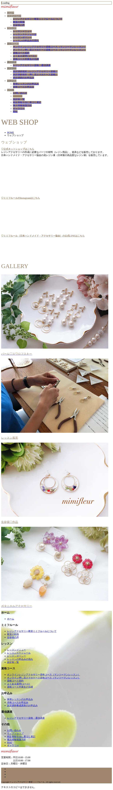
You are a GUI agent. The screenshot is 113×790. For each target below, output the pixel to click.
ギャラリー (19, 108)
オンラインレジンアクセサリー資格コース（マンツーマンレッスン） (49, 46)
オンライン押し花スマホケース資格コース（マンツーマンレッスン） (49, 50)
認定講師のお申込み (23, 77)
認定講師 (11, 68)
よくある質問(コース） (25, 56)
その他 (10, 90)
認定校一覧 (19, 99)
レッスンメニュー (22, 31)
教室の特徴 (19, 22)
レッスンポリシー (22, 37)
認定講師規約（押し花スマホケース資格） (35, 74)
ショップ (17, 96)
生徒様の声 (19, 25)
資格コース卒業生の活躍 (26, 59)
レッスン (11, 28)
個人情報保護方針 (22, 105)
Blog (15, 111)
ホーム (10, 12)
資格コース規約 (21, 53)
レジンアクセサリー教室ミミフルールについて (37, 19)
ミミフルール (14, 16)
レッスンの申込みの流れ (26, 40)
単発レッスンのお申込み (26, 84)
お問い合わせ (20, 93)
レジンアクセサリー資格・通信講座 (32, 65)
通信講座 (11, 62)
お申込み (11, 80)
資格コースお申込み (23, 87)
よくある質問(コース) (18, 684)
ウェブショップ (15, 733)
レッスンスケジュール (24, 34)
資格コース (13, 43)
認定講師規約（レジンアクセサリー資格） (35, 71)
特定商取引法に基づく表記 (27, 102)
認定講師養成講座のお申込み (22, 705)
